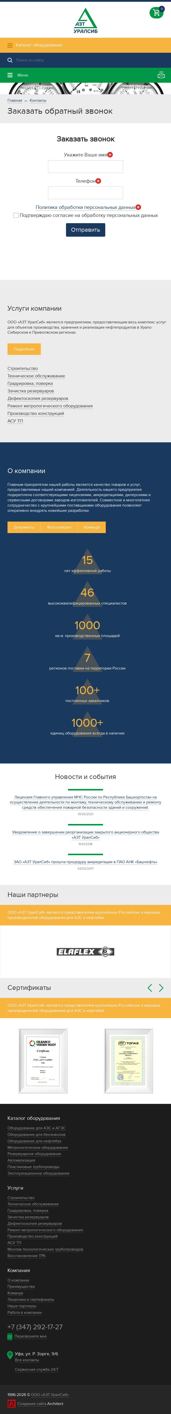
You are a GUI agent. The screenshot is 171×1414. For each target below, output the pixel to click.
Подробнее (24, 349)
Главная (15, 100)
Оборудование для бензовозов (37, 1134)
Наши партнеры (22, 1306)
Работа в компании (25, 1312)
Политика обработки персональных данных (86, 207)
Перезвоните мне (30, 1336)
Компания (19, 1271)
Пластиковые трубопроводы (33, 1166)
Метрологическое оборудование (38, 1147)
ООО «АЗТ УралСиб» (50, 1394)
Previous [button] (150, 988)
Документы (24, 527)
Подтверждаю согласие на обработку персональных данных (85, 215)
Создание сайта (32, 1403)
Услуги (15, 1188)
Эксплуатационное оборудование (39, 1173)
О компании (18, 1280)
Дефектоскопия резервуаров (38, 398)
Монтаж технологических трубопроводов (45, 1249)
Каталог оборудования (34, 1118)
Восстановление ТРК (27, 1255)
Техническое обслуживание (36, 376)
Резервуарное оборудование (34, 1153)
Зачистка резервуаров (31, 391)
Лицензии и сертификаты (31, 1299)
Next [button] (161, 988)
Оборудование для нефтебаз (34, 1141)
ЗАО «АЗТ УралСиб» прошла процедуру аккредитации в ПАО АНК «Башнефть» (85, 861)
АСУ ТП (15, 421)
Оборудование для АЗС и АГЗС (37, 1128)
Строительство (23, 368)
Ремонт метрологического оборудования (50, 406)
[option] (85, 88)
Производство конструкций (36, 413)
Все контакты (27, 1360)
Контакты (38, 100)
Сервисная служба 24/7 (36, 1369)
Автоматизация (21, 1160)
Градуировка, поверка (30, 383)
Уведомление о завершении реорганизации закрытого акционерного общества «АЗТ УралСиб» (85, 835)
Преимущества (21, 1286)
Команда (92, 527)
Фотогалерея (59, 527)
